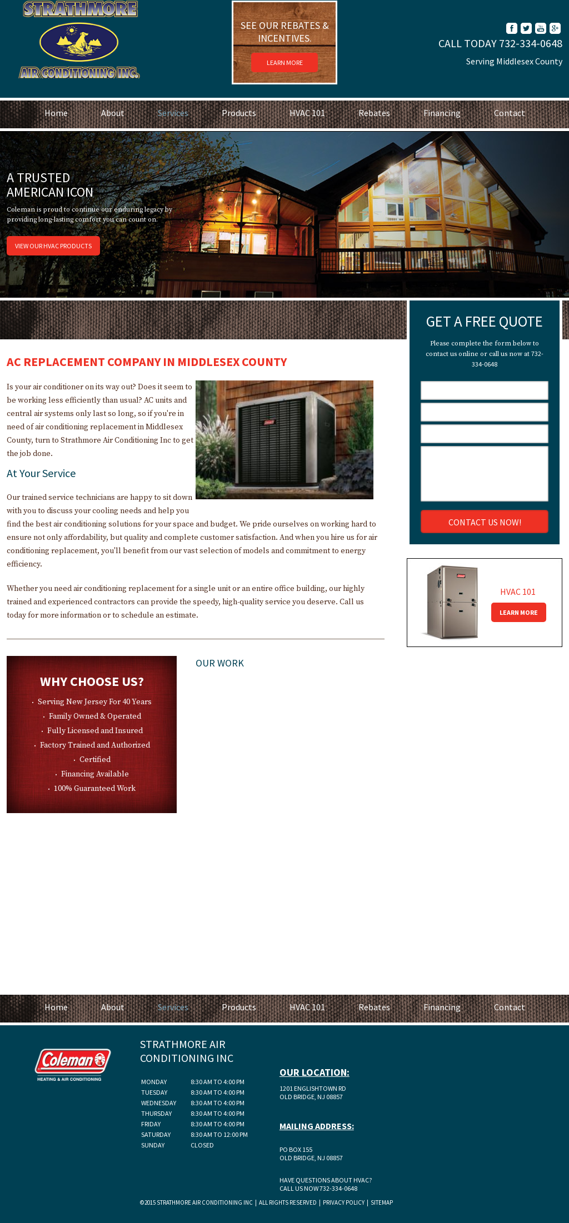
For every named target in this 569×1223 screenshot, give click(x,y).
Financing (442, 112)
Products (239, 112)
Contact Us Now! (484, 522)
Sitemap (382, 1202)
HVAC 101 (307, 112)
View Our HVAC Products (53, 246)
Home (56, 112)
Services (173, 112)
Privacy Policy (343, 1202)
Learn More (285, 62)
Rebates (374, 112)
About (112, 112)
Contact (509, 112)
